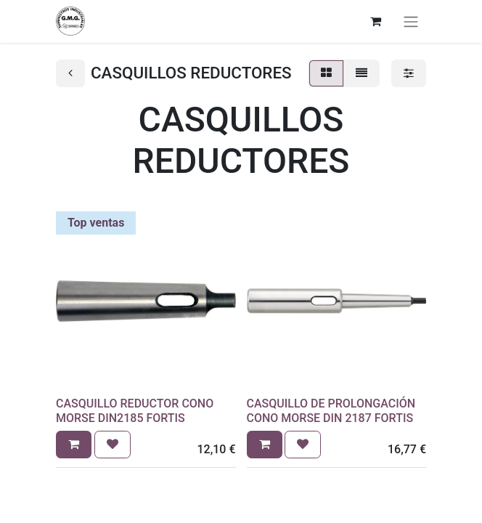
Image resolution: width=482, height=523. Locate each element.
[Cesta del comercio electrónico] (375, 21)
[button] (73, 444)
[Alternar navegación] (411, 21)
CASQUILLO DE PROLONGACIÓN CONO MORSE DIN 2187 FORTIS (331, 410)
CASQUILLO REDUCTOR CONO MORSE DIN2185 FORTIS (134, 410)
